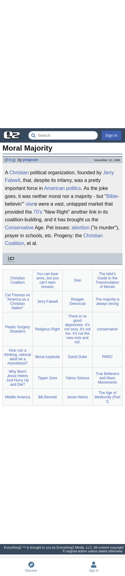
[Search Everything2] (63, 135)
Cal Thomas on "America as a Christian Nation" (17, 301)
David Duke (77, 357)
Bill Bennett (47, 397)
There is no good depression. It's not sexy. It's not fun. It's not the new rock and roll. (77, 329)
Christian (19, 172)
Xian (77, 280)
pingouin (30, 160)
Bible (111, 196)
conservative (107, 329)
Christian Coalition (17, 280)
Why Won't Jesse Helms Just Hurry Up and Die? (17, 378)
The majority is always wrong (107, 301)
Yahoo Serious (77, 378)
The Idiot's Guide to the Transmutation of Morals (107, 280)
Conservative (19, 227)
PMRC (107, 357)
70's (37, 212)
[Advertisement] (62, 64)
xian (29, 204)
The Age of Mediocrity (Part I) (107, 397)
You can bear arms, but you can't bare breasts (47, 280)
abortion (80, 227)
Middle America (17, 397)
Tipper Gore (47, 378)
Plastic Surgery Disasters (17, 329)
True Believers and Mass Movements (107, 378)
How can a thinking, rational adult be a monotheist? (17, 356)
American (54, 188)
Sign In (111, 135)
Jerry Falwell (47, 301)
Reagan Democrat (77, 301)
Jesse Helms (77, 397)
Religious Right (47, 329)
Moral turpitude (47, 357)
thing (10, 160)
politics (73, 188)
